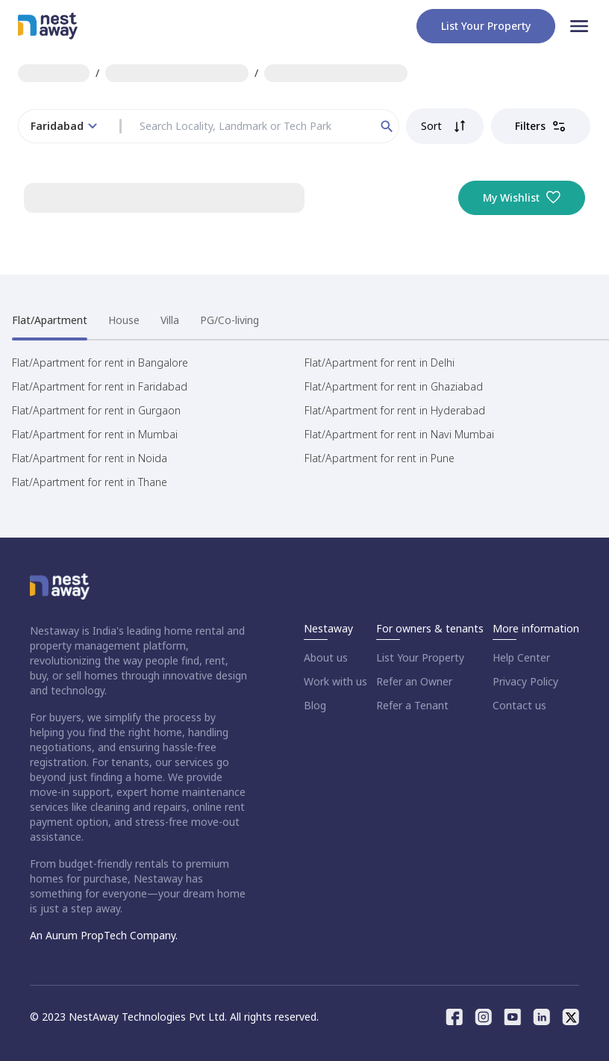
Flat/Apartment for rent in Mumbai (95, 434)
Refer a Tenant (412, 705)
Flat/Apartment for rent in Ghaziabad (393, 386)
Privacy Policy (525, 681)
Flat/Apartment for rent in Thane (89, 482)
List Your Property (420, 657)
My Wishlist (521, 197)
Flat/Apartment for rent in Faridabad (99, 386)
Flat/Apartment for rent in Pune (379, 458)
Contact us (519, 705)
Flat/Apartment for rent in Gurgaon (96, 410)
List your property (486, 26)
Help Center (521, 657)
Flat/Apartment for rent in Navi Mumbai (399, 434)
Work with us (335, 681)
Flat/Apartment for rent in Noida (89, 458)
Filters (540, 126)
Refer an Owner (414, 681)
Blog (315, 705)
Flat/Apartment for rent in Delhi (379, 362)
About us (326, 657)
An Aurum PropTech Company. (104, 935)
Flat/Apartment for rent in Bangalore (100, 362)
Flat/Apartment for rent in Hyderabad (394, 410)
